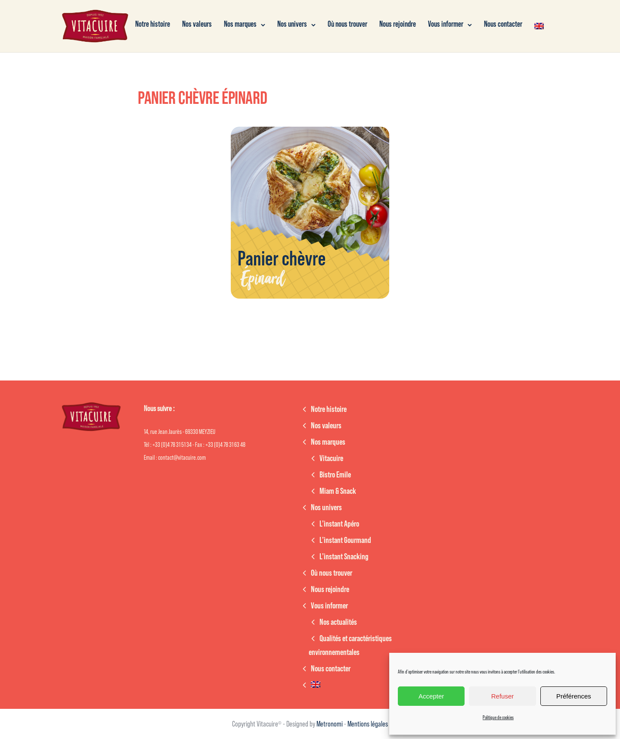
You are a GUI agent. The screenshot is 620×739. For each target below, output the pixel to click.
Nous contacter (503, 24)
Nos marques (240, 24)
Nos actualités (338, 622)
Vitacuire (331, 458)
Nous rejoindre (397, 24)
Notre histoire (152, 24)
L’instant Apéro (339, 524)
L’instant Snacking (344, 556)
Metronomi (330, 724)
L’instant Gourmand (345, 540)
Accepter (431, 696)
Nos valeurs (197, 24)
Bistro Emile (335, 475)
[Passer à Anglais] (539, 26)
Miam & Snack (337, 491)
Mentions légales (367, 724)
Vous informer (445, 24)
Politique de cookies (498, 717)
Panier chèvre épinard (202, 98)
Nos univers (292, 24)
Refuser (502, 696)
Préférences (573, 696)
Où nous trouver (347, 24)
